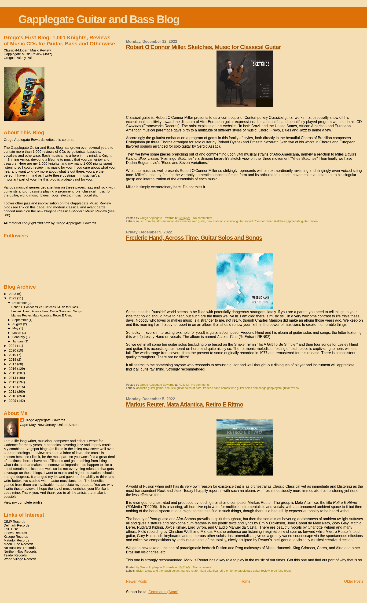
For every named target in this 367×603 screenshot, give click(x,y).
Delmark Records (16, 525)
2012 (13, 387)
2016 (13, 369)
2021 (13, 346)
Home (245, 581)
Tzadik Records (15, 555)
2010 (13, 396)
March (17, 332)
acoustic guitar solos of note (183, 388)
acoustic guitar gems (149, 388)
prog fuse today (281, 570)
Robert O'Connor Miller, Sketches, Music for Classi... (46, 307)
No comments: (203, 218)
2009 (13, 401)
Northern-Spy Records (20, 551)
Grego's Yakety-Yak (18, 58)
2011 (13, 391)
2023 (13, 294)
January (18, 341)
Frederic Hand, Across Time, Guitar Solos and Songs (194, 237)
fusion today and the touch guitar (157, 570)
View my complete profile (23, 502)
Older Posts (353, 581)
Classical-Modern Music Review (27, 50)
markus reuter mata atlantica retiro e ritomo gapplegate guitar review (224, 570)
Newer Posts (136, 581)
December (20, 303)
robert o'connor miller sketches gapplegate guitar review (281, 221)
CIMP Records (14, 521)
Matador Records (16, 540)
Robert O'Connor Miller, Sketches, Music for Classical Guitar (203, 47)
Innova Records (15, 533)
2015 (13, 373)
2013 (13, 382)
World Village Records (20, 559)
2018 (13, 359)
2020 (13, 350)
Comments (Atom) (163, 592)
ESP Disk (11, 529)
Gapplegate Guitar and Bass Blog (98, 19)
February (19, 337)
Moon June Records (18, 544)
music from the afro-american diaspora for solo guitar (170, 221)
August (17, 324)
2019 (13, 355)
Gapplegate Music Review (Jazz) (28, 54)
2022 (13, 298)
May (15, 328)
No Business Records (20, 548)
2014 (13, 378)
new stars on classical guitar (225, 221)
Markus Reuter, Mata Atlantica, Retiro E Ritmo (184, 404)
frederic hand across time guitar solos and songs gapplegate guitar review (251, 388)
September (20, 320)
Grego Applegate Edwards (45, 420)
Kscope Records (16, 536)
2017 (13, 364)
